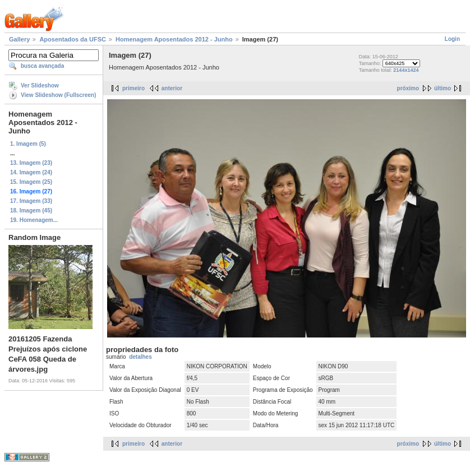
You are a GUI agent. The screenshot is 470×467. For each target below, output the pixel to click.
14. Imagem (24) (31, 172)
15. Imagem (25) (31, 182)
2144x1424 (405, 70)
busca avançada (42, 66)
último (442, 88)
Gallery (19, 39)
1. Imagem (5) (28, 144)
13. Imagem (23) (31, 163)
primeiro (133, 88)
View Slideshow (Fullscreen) (58, 95)
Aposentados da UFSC (72, 39)
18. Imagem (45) (31, 210)
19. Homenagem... (34, 220)
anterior (172, 88)
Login (452, 39)
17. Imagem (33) (31, 201)
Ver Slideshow (40, 85)
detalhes (140, 357)
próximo (408, 88)
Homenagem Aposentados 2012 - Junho (174, 39)
